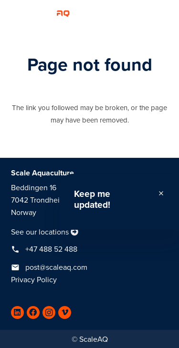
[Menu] (167, 12)
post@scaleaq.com (56, 267)
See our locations (40, 232)
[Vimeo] (64, 312)
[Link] (38, 12)
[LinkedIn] (17, 312)
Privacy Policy (34, 280)
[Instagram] (48, 312)
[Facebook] (33, 312)
